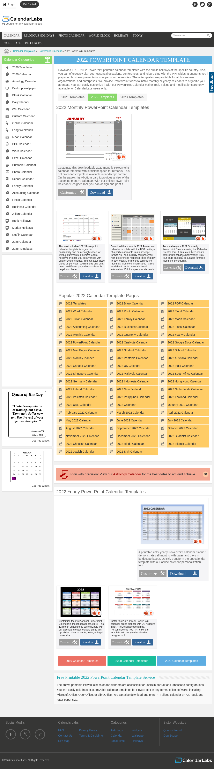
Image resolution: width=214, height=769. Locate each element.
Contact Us (65, 735)
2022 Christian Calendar (81, 443)
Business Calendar (24, 206)
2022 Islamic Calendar (182, 443)
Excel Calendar (22, 158)
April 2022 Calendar (180, 412)
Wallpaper (138, 735)
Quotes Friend (172, 730)
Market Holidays (22, 227)
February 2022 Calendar (81, 412)
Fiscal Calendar (22, 199)
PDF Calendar (21, 144)
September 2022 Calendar (133, 428)
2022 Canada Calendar (81, 365)
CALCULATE (12, 43)
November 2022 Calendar (82, 436)
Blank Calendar (22, 95)
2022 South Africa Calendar (185, 373)
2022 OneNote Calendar (132, 342)
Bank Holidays (21, 220)
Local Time (118, 741)
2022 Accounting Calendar (82, 326)
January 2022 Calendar (183, 404)
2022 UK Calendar (128, 365)
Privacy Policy (88, 730)
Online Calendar (22, 123)
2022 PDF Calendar (180, 303)
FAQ (61, 730)
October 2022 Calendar (183, 428)
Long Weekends (22, 130)
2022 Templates (76, 303)
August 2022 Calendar (80, 428)
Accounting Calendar (25, 193)
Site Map (63, 741)
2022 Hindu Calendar (130, 443)
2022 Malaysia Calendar (132, 373)
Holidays (137, 741)
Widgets (137, 730)
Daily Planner (20, 102)
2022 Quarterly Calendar (132, 334)
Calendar (117, 735)
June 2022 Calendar (130, 420)
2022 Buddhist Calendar (183, 436)
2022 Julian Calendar (79, 319)
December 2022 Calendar (133, 436)
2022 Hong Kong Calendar (185, 381)
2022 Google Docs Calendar (186, 342)
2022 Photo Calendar (130, 311)
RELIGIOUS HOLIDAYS (39, 35)
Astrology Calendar (24, 81)
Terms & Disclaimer (91, 735)
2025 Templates (22, 248)
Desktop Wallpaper (24, 88)
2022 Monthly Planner (80, 358)
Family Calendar (22, 186)
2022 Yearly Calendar (181, 334)
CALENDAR (12, 35)
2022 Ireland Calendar (80, 389)
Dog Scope (170, 735)
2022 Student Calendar (131, 350)
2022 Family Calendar (131, 319)
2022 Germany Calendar (81, 381)
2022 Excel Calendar (181, 311)
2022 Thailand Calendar (183, 397)
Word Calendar (22, 151)
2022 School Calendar (182, 350)
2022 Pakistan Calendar (81, 397)
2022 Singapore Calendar (82, 373)
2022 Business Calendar (132, 326)
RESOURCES (33, 43)
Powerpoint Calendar (50, 51)
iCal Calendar (21, 109)
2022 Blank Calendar (130, 303)
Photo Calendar (22, 172)
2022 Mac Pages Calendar (83, 350)
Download (97, 192)
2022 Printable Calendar (132, 358)
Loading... (27, 467)
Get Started (29, 4)
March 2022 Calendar (131, 412)
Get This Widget (40, 440)
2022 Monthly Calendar (81, 334)
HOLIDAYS (121, 35)
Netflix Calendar (22, 234)
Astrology (117, 730)
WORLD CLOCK (99, 35)
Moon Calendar (22, 137)
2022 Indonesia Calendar (133, 381)
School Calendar (23, 179)
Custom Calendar (23, 116)
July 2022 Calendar (180, 420)
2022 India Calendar (181, 365)
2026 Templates (22, 67)
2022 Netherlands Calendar (185, 389)
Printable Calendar (24, 165)
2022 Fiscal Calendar (181, 326)
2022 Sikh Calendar (129, 451)
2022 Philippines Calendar (133, 397)
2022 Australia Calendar (183, 358)
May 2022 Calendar (78, 420)
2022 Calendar (126, 404)
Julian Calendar (22, 213)
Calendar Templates (24, 51)
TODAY (137, 35)
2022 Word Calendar (79, 311)
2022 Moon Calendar (181, 319)
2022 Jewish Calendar (80, 451)
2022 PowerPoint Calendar (83, 342)
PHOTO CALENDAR (71, 35)
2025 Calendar (21, 241)
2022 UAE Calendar (78, 404)
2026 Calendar (21, 74)
